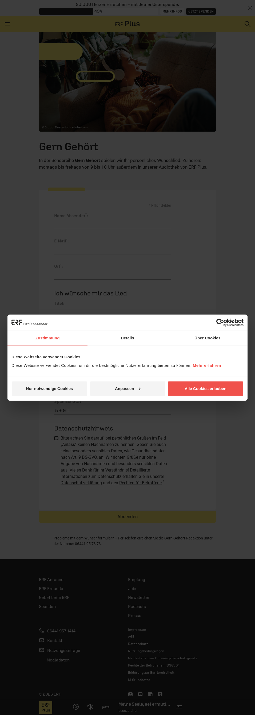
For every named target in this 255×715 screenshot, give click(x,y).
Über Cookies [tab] (207, 338)
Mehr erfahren (207, 365)
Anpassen (128, 388)
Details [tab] (127, 338)
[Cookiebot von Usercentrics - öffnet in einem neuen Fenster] (220, 323)
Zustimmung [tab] (47, 338)
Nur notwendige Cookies (49, 388)
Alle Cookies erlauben (205, 388)
